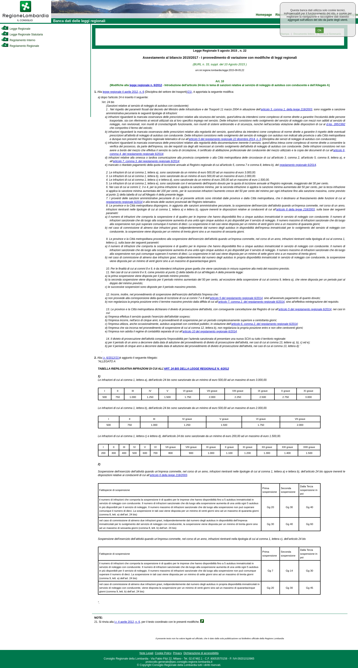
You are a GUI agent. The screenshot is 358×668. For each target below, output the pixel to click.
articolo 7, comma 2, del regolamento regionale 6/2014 (251, 301)
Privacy (177, 653)
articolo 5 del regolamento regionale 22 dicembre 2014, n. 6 (225, 139)
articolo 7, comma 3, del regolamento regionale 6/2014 (146, 161)
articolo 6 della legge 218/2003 (295, 209)
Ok (319, 30)
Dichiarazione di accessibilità (201, 653)
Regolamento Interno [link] (18, 40)
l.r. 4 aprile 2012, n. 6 (127, 621)
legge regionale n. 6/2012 (145, 85)
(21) (189, 91)
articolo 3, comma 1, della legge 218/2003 (286, 109)
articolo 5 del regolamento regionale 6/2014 (236, 298)
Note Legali (146, 653)
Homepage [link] (264, 14)
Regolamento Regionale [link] (20, 46)
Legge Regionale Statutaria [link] (22, 34)
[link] (25, 22)
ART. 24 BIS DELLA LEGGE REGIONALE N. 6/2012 (196, 368)
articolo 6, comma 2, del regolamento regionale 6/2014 (264, 324)
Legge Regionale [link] (15, 28)
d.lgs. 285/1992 (335, 124)
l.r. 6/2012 (109, 357)
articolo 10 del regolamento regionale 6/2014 (209, 331)
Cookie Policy (163, 653)
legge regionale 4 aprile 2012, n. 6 (123, 91)
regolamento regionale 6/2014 (298, 165)
